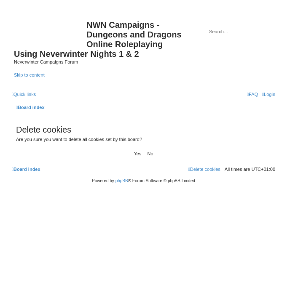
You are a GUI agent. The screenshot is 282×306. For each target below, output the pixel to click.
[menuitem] (268, 94)
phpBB (121, 180)
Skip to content (29, 74)
